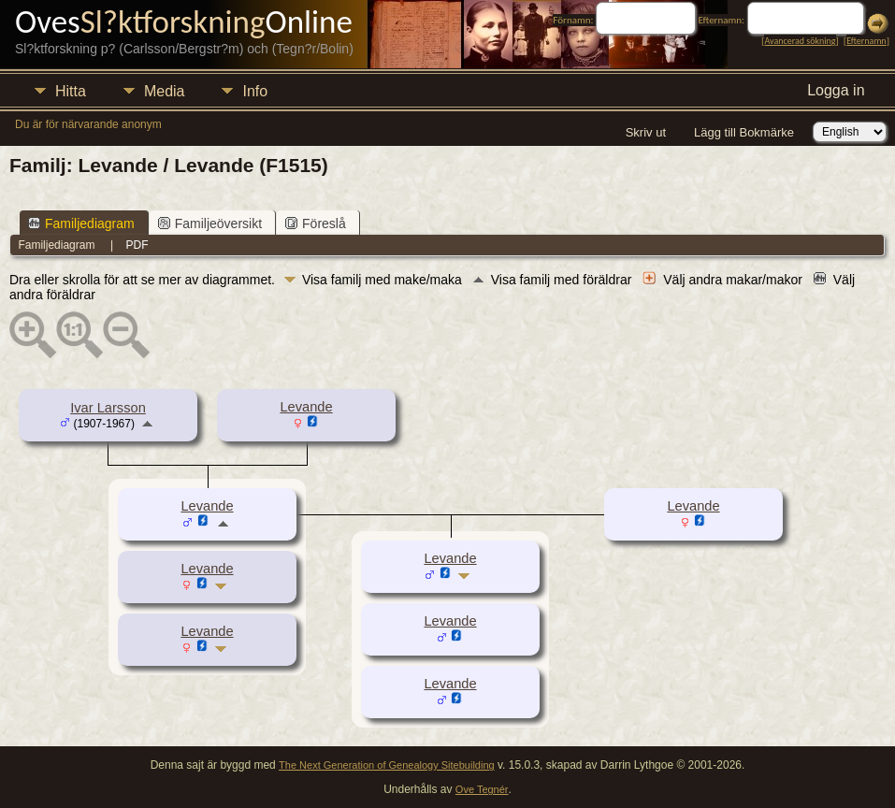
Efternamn (866, 41)
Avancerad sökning (799, 41)
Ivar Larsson (108, 407)
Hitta (70, 91)
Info (254, 91)
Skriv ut (646, 132)
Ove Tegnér (482, 789)
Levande (306, 406)
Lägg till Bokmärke (744, 132)
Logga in (835, 90)
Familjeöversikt (210, 223)
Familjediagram (81, 223)
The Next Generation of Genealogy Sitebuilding (387, 765)
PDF (137, 245)
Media (164, 91)
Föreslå (315, 223)
